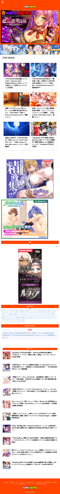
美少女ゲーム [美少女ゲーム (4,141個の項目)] (5, 310)
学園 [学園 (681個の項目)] (27, 310)
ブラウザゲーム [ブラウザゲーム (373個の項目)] (10, 317)
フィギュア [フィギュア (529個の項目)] (21, 314)
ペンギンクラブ (30, 483)
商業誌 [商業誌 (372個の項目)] (18, 317)
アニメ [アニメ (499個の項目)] (36, 314)
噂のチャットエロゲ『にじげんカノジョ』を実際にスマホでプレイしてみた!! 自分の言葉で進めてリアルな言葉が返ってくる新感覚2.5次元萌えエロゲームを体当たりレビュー (34, 452)
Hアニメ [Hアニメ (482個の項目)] (43, 314)
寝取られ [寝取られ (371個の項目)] (24, 317)
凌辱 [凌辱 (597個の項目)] (49, 310)
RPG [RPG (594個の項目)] (54, 310)
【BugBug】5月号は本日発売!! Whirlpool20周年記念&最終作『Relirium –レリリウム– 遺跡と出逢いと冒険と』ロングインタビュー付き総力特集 (34, 355)
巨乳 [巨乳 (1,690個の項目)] (16, 310)
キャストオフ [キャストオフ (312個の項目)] (12, 321)
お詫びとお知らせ (30, 482)
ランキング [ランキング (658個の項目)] (33, 310)
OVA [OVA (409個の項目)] (48, 314)
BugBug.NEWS (47, 482)
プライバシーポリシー (20, 482)
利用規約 (12, 482)
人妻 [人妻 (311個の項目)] (19, 321)
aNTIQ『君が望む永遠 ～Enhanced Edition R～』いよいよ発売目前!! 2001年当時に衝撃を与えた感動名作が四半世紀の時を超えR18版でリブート (34, 428)
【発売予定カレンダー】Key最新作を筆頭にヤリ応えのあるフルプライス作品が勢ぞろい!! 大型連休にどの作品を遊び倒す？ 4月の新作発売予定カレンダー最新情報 (34, 367)
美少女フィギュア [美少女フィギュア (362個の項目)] (33, 317)
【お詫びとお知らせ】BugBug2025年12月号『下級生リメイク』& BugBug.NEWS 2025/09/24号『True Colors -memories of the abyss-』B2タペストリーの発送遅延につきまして (29, 335)
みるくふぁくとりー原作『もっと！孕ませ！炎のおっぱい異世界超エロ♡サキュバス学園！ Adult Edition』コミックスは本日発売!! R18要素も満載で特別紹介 (34, 403)
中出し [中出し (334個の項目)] (44, 317)
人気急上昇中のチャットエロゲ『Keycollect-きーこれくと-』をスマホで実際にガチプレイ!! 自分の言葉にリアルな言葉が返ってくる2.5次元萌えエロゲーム (34, 391)
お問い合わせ (39, 482)
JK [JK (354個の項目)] (39, 317)
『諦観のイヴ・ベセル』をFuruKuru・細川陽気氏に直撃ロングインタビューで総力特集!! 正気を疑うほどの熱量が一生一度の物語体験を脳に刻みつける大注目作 (34, 379)
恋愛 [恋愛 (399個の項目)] (53, 314)
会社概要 (6, 482)
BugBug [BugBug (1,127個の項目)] (22, 310)
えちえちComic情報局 (20, 483)
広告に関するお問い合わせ (41, 483)
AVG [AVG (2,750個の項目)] (12, 310)
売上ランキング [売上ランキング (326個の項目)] (52, 317)
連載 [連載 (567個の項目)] (11, 314)
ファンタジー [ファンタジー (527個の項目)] (30, 314)
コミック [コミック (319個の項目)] (4, 321)
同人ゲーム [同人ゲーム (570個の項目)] (4, 314)
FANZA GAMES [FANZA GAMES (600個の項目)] (42, 310)
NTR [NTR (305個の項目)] (23, 321)
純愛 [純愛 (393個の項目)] (3, 317)
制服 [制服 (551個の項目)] (15, 314)
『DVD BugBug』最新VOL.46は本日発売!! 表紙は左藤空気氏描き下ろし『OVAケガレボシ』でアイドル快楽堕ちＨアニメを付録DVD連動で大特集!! (34, 440)
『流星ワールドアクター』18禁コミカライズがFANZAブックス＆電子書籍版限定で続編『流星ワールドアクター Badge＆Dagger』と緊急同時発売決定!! (34, 416)
